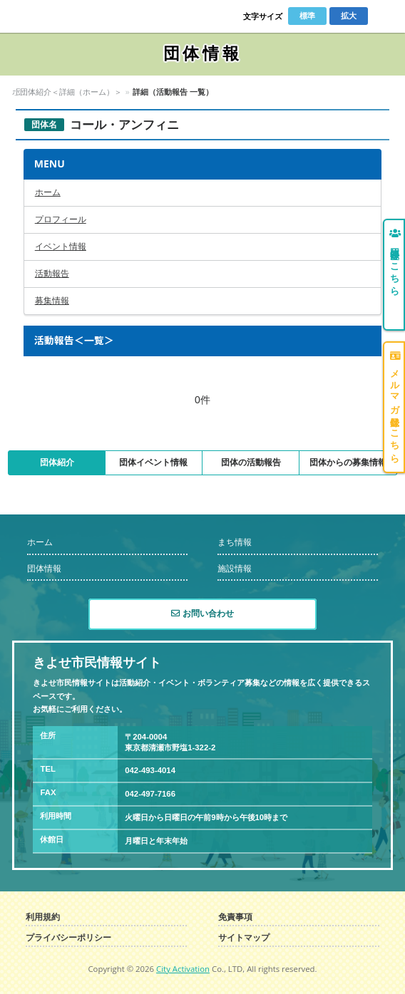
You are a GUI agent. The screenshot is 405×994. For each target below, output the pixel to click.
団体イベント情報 (153, 462)
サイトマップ (244, 938)
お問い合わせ (202, 613)
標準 (307, 15)
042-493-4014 (150, 770)
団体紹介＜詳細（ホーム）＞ (141, 92)
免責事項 (235, 917)
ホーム (24, 92)
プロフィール (60, 219)
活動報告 (52, 274)
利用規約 (43, 917)
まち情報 (234, 542)
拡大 (349, 15)
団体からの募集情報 (347, 462)
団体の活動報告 (251, 462)
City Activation (183, 968)
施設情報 (234, 569)
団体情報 (62, 92)
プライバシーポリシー (68, 938)
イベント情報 (60, 247)
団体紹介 (57, 462)
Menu (384, 16)
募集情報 (52, 301)
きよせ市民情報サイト (61, 16)
